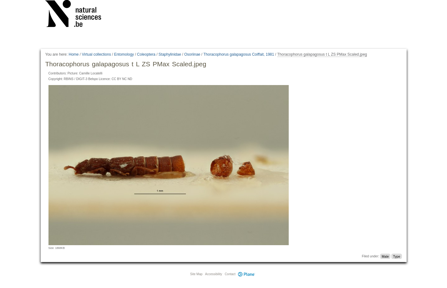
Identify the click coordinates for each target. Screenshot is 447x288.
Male (385, 256)
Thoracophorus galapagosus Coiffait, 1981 (238, 54)
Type (396, 256)
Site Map (196, 274)
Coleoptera (146, 54)
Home (74, 54)
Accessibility (213, 274)
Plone (247, 274)
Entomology (124, 54)
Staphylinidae (170, 54)
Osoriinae (192, 54)
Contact (230, 274)
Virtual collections (96, 54)
